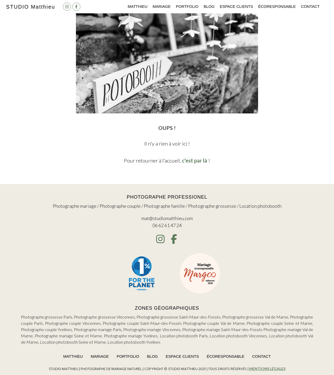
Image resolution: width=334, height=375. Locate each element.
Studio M (30, 7)
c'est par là (194, 160)
